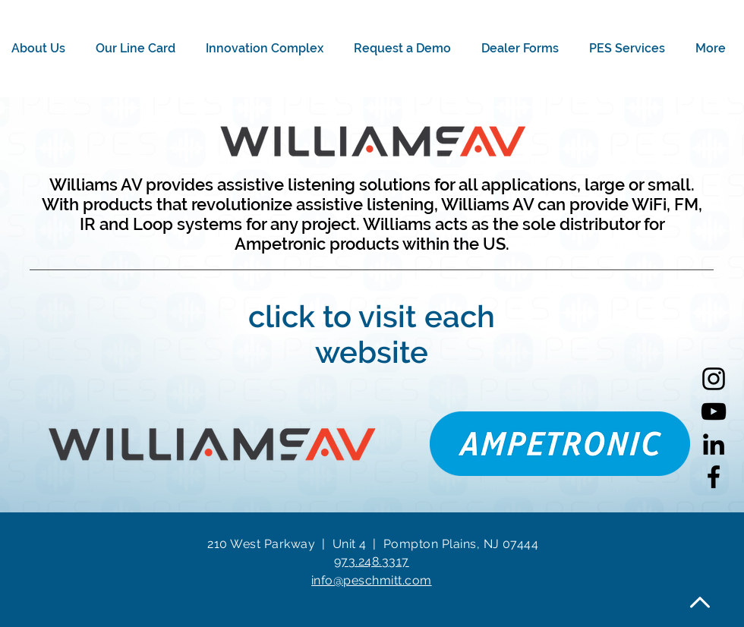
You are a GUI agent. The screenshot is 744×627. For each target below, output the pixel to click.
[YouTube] (713, 411)
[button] (42, 49)
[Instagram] (713, 379)
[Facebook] (713, 477)
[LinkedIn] (713, 444)
